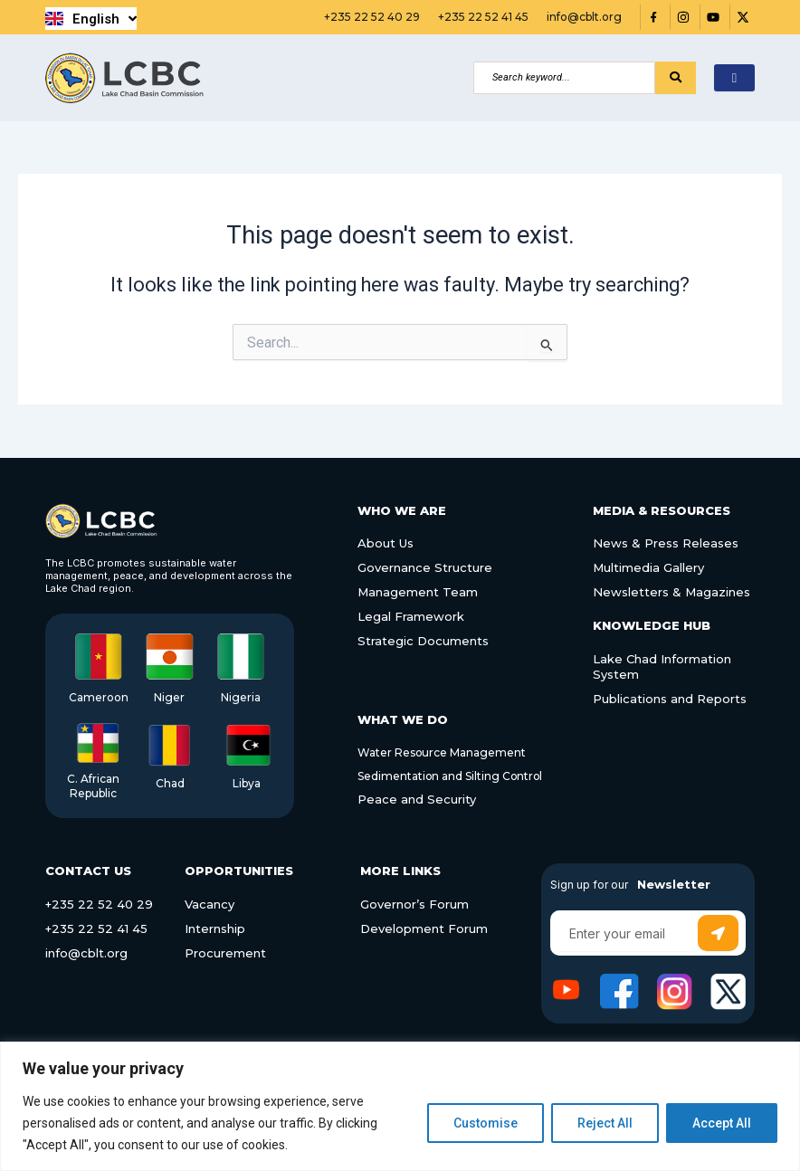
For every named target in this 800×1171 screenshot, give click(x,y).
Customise (485, 1123)
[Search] (564, 78)
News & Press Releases (665, 543)
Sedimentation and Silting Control (451, 775)
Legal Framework (410, 616)
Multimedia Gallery (648, 567)
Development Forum (424, 928)
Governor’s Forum (414, 904)
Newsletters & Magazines (671, 592)
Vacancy (209, 904)
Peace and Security (417, 799)
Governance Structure (424, 567)
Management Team (417, 592)
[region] (400, 1106)
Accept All (721, 1123)
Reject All (605, 1123)
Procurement (225, 953)
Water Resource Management (442, 752)
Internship (215, 928)
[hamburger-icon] (734, 78)
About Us (385, 543)
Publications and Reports (670, 698)
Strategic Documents (423, 640)
